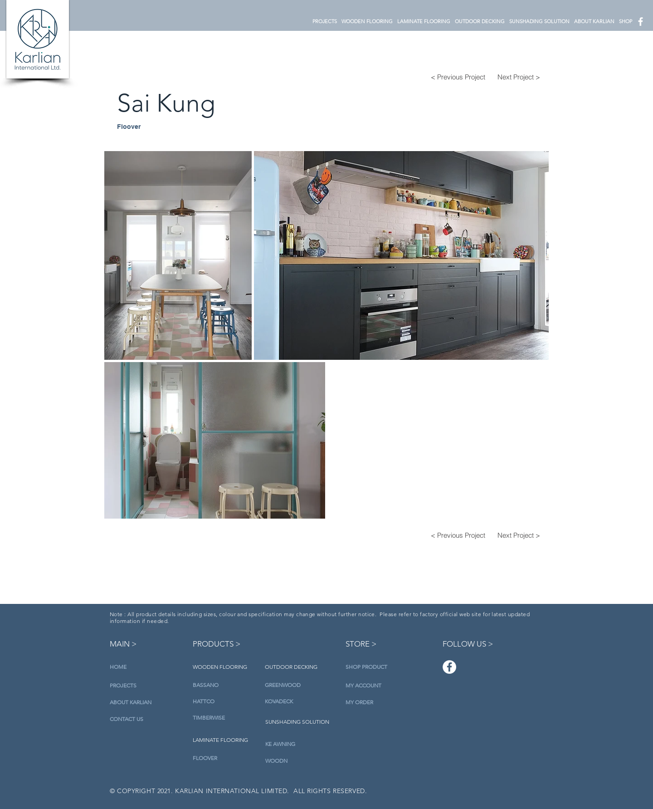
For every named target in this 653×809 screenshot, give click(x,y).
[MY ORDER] (359, 702)
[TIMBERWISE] (223, 718)
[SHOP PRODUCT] (366, 667)
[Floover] (143, 126)
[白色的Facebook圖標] (640, 21)
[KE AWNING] (295, 744)
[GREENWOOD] (295, 685)
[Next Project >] (518, 77)
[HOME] (127, 667)
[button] (367, 21)
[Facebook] (449, 667)
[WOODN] (295, 761)
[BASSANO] (223, 685)
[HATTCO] (223, 701)
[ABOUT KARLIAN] (132, 702)
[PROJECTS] (127, 686)
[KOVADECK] (295, 701)
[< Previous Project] (458, 77)
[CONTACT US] (132, 719)
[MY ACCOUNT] (364, 686)
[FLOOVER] (223, 758)
